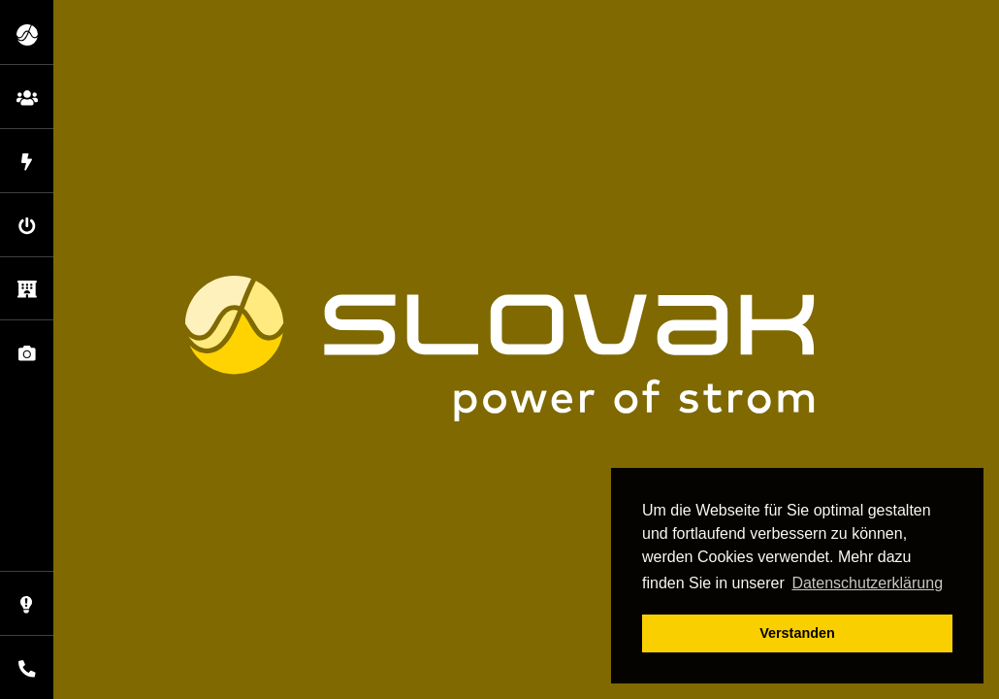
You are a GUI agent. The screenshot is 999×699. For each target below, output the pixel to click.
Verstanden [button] (797, 633)
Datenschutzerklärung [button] (867, 583)
